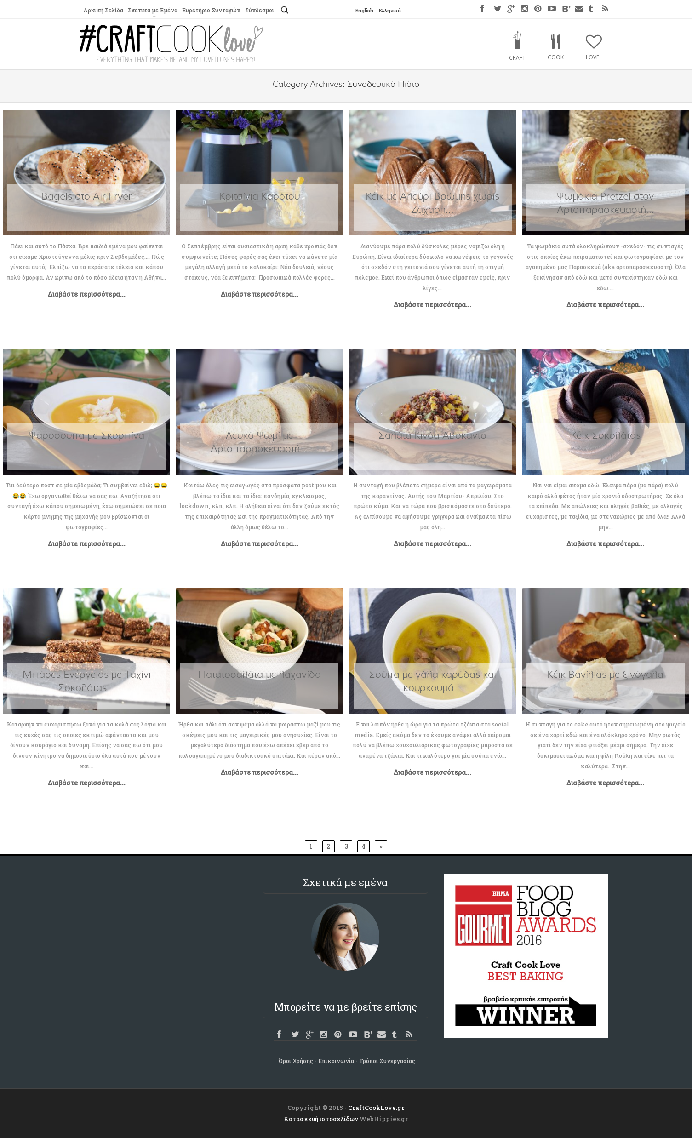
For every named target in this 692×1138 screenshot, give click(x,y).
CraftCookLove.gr (376, 1108)
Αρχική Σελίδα (103, 10)
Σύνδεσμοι (261, 10)
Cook (556, 57)
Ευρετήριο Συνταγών (211, 10)
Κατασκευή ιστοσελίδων (321, 1119)
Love (592, 57)
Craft (517, 58)
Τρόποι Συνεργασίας (387, 1060)
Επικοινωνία (336, 1060)
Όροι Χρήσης (296, 1060)
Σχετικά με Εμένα (152, 10)
